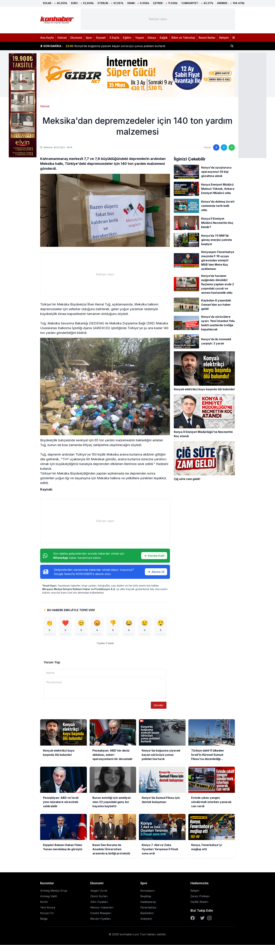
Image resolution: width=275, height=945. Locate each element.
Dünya (152, 37)
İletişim (224, 37)
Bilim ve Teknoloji (183, 37)
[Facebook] (192, 918)
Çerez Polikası (199, 896)
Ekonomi (76, 37)
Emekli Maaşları (100, 913)
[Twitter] (202, 918)
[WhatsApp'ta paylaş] (232, 147)
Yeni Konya (47, 907)
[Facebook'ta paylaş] (216, 147)
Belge (44, 919)
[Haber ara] (232, 46)
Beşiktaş (145, 896)
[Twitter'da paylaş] (224, 147)
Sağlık (164, 37)
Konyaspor (147, 891)
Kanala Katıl (154, 555)
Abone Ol (156, 572)
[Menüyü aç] (233, 37)
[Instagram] (209, 918)
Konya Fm (47, 913)
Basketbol (146, 913)
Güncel (62, 37)
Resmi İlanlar (207, 37)
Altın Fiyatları (99, 902)
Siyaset (101, 37)
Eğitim (127, 37)
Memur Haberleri (101, 907)
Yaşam (139, 37)
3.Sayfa (114, 37)
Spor (89, 37)
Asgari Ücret (98, 891)
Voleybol (146, 919)
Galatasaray (148, 902)
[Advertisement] (252, 105)
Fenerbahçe (148, 907)
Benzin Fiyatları (100, 919)
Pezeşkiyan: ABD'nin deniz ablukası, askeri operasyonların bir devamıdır (118, 46)
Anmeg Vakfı (48, 896)
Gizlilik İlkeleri (199, 902)
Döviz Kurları (99, 896)
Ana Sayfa (47, 37)
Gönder (159, 705)
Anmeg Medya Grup (53, 891)
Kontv (44, 902)
